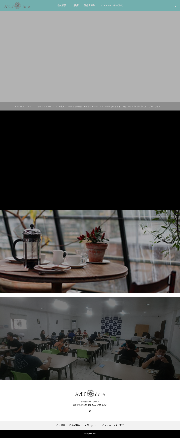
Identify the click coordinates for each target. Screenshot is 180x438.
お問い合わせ (91, 425)
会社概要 (60, 425)
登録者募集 (74, 425)
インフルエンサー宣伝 (113, 425)
